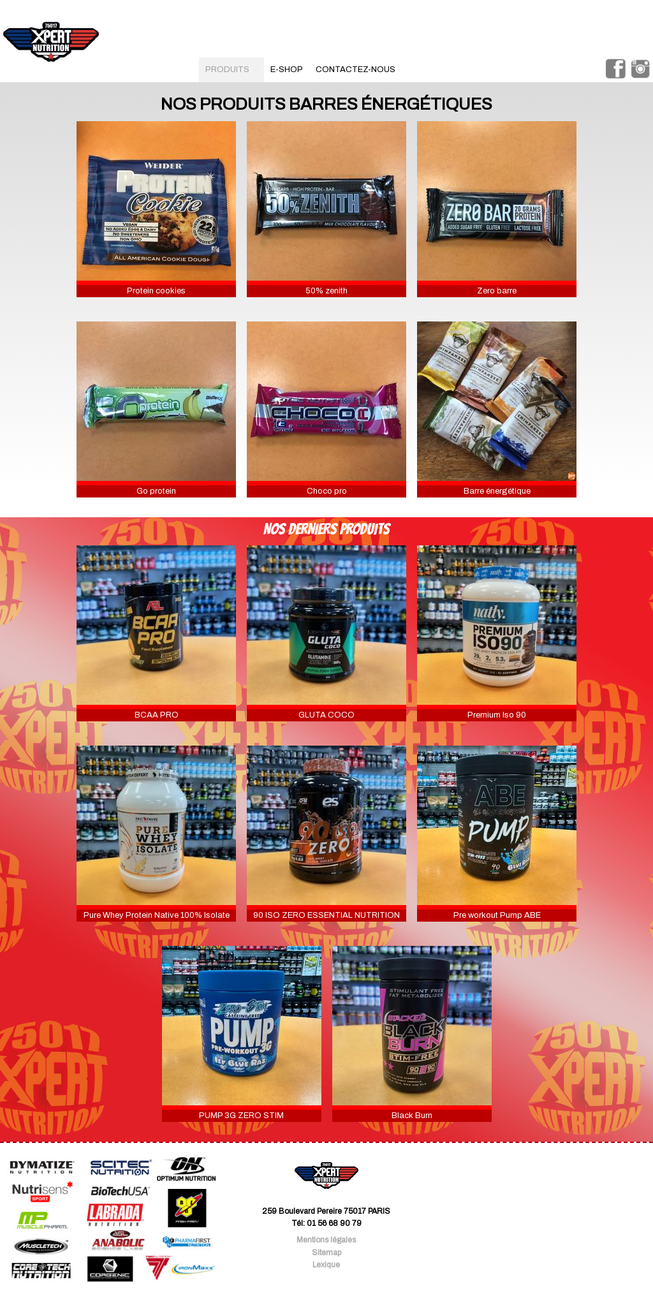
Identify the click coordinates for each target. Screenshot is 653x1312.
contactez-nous (355, 69)
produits (231, 69)
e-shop (286, 69)
